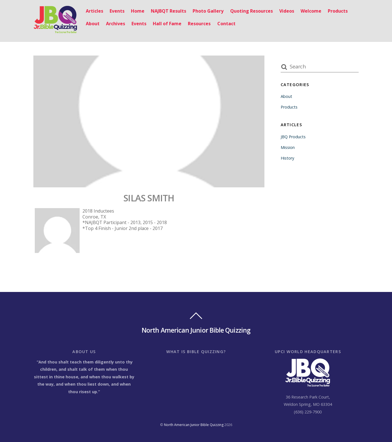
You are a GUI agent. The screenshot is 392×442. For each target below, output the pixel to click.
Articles (94, 11)
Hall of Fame (167, 23)
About (93, 23)
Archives (115, 23)
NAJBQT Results (168, 11)
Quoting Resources (251, 11)
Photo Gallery (208, 11)
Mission (288, 147)
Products (338, 11)
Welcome (311, 11)
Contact (226, 23)
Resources (199, 23)
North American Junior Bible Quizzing (193, 424)
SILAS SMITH (148, 198)
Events (117, 11)
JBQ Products (293, 136)
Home (137, 11)
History (287, 158)
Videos (286, 11)
